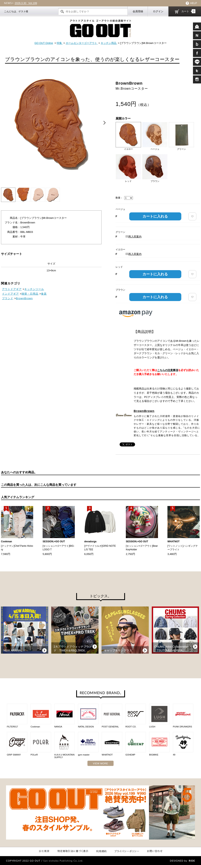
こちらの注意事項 (167, 370)
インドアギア (10, 293)
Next (105, 123)
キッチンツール (34, 289)
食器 (44, 293)
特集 (60, 43)
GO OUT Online (43, 43)
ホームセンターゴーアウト (82, 43)
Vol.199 (26, 3)
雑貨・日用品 (30, 293)
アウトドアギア (12, 289)
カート (188, 11)
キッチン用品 (109, 43)
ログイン (158, 11)
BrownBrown (144, 411)
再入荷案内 (134, 236)
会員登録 (138, 11)
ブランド (7, 298)
